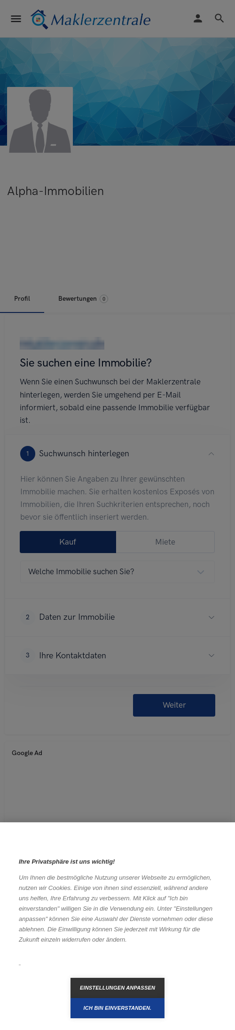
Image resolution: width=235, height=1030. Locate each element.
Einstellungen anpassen (117, 988)
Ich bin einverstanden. (118, 1008)
